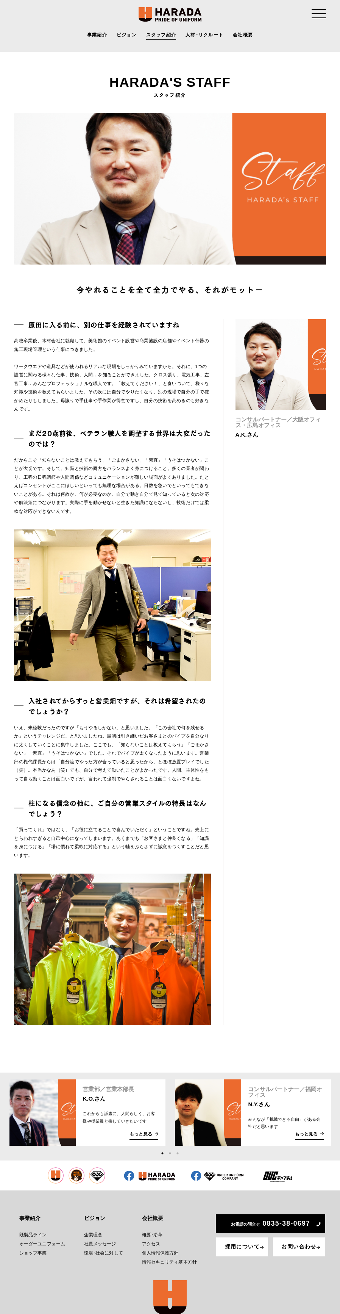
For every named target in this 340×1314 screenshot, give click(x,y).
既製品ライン (33, 1232)
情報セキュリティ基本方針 (168, 1257)
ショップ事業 (33, 1249)
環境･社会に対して (103, 1249)
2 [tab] (170, 1153)
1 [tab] (162, 1153)
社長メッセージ (99, 1240)
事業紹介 (97, 36)
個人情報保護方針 (160, 1249)
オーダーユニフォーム (42, 1240)
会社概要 (243, 36)
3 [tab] (177, 1153)
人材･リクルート (204, 36)
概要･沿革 (152, 1232)
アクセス (151, 1240)
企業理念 (93, 1232)
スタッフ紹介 (161, 36)
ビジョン (127, 36)
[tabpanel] (87, 1112)
